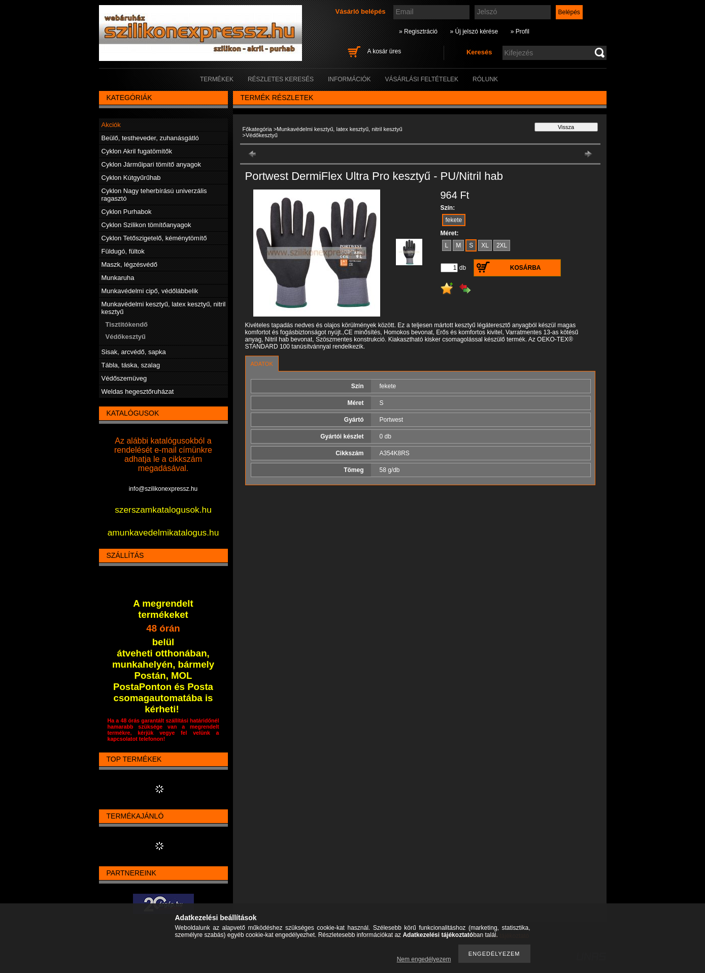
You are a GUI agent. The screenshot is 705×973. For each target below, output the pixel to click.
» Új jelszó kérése (474, 31)
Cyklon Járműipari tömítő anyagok (152, 164)
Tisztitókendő (127, 324)
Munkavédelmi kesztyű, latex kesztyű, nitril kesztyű (339, 129)
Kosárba (525, 267)
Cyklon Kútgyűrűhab (131, 177)
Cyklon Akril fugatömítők (137, 151)
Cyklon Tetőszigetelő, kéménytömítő (154, 238)
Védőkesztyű (126, 336)
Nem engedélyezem (424, 959)
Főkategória (257, 129)
